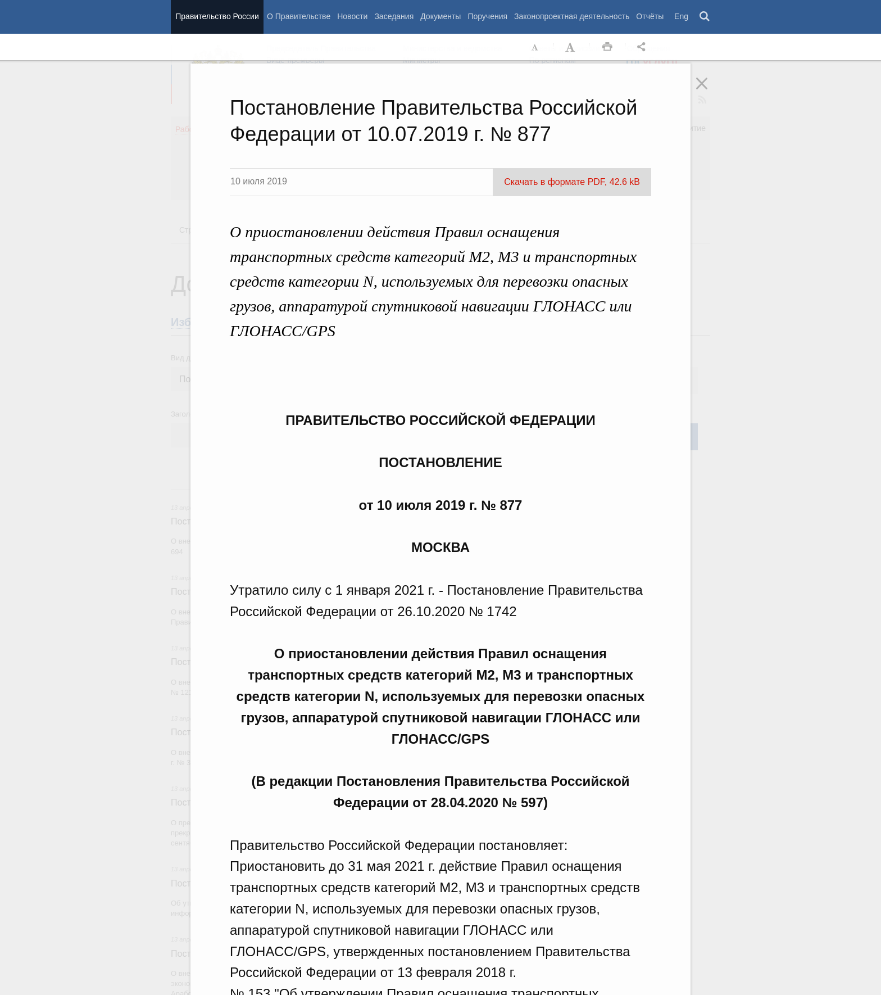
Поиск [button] (705, 17)
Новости (352, 16)
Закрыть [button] (709, 91)
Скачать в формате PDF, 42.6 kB (572, 182)
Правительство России (216, 16)
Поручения (487, 16)
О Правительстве (298, 16)
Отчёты (650, 16)
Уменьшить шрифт (535, 47)
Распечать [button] (607, 47)
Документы (440, 16)
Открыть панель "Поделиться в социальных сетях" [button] (643, 47)
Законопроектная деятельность (571, 16)
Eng (681, 16)
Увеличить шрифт (571, 47)
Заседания (394, 16)
